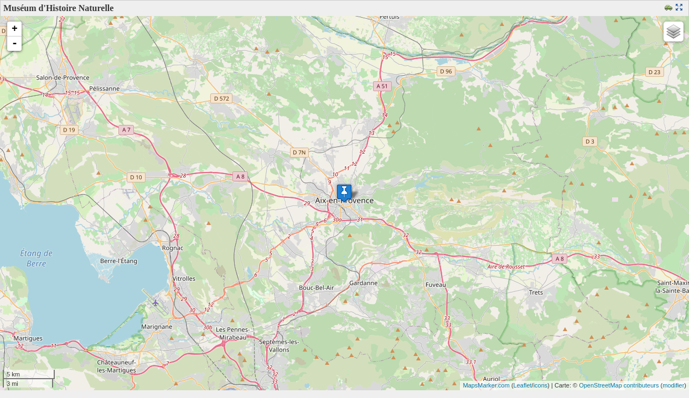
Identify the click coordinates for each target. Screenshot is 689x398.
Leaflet (523, 385)
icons (540, 385)
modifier (673, 385)
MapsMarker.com (486, 385)
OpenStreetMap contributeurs (619, 385)
